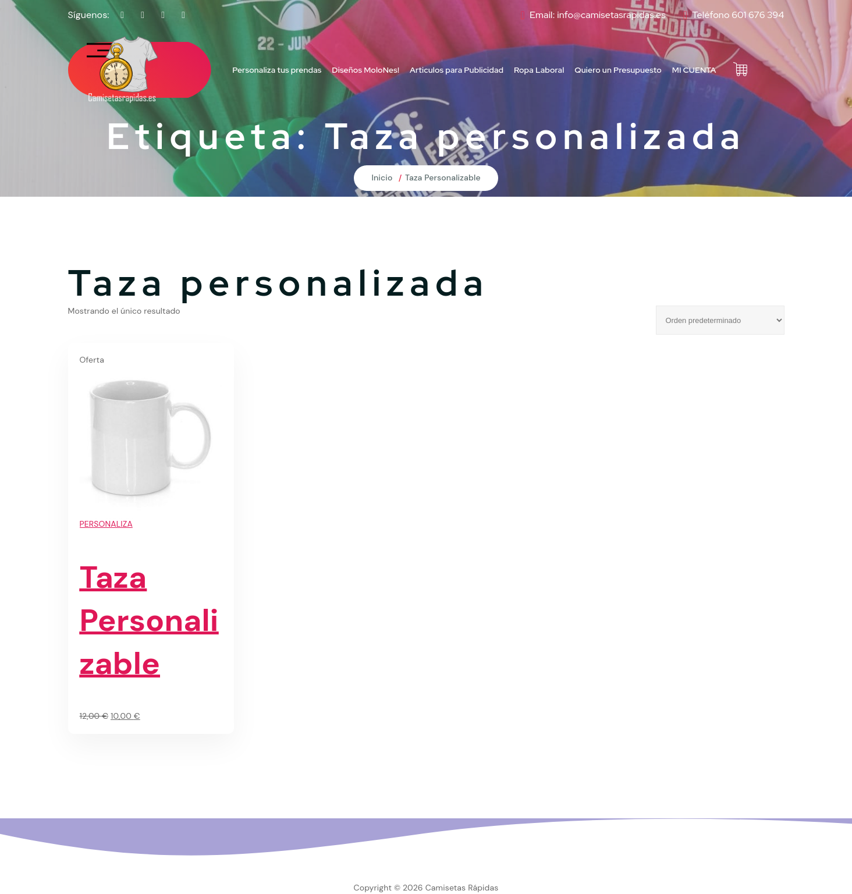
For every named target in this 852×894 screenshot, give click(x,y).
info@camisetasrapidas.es (611, 14)
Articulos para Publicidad (456, 70)
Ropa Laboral (539, 70)
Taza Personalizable (443, 177)
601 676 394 (758, 14)
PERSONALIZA (106, 524)
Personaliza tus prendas (276, 70)
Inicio (381, 177)
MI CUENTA (694, 70)
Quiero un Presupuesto (618, 70)
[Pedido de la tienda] (720, 320)
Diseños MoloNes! (365, 70)
